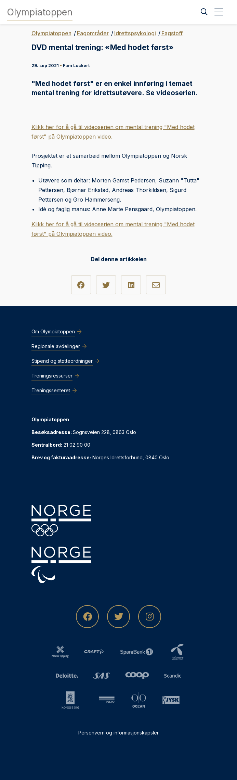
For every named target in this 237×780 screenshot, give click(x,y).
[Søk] (204, 12)
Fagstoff (172, 33)
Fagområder (93, 33)
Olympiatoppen (51, 33)
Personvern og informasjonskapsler (118, 733)
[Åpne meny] (219, 12)
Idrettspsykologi (135, 33)
